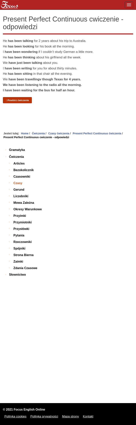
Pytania (18, 235)
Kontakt (88, 416)
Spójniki (19, 248)
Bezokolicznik (23, 170)
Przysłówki (21, 228)
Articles (19, 163)
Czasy (17, 183)
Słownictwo (17, 274)
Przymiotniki (22, 222)
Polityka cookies (15, 416)
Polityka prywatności (44, 416)
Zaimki (18, 261)
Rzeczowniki (22, 242)
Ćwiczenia (16, 156)
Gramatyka (17, 149)
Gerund (18, 189)
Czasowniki (21, 176)
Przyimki (19, 215)
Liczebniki (20, 196)
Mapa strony (70, 416)
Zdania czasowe (25, 268)
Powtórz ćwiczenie (17, 100)
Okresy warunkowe (27, 209)
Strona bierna (23, 255)
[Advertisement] (68, 117)
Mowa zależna (23, 202)
